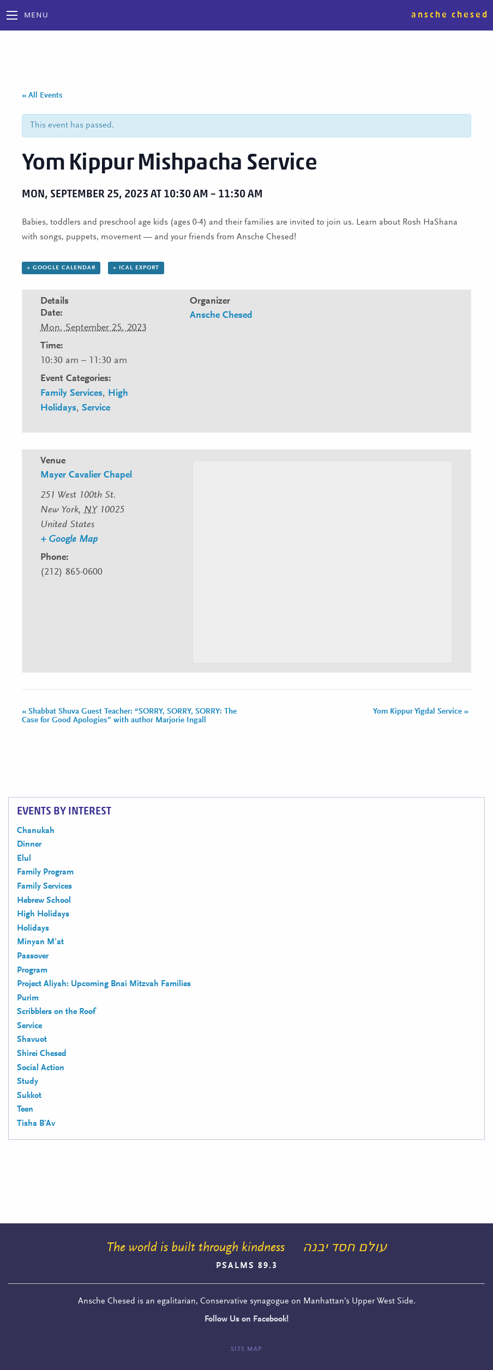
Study (27, 1081)
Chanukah (36, 830)
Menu (36, 16)
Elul (24, 858)
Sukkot (29, 1095)
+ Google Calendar (61, 268)
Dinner (29, 844)
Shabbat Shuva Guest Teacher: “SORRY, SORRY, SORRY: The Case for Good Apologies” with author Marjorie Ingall (129, 716)
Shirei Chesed (42, 1053)
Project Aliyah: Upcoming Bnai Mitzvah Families (104, 984)
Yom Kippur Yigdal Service (420, 712)
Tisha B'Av (36, 1123)
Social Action (40, 1068)
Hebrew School (44, 900)
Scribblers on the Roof (56, 1011)
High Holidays (43, 914)
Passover (33, 956)
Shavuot (32, 1039)
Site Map (246, 1349)
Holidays (33, 928)
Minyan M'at (40, 942)
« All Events (42, 96)
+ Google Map (69, 540)
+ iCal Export (136, 268)
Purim (28, 998)
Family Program (45, 872)
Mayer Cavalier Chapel (86, 475)
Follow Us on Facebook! (246, 1319)
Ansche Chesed (450, 14)
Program (32, 970)
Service (96, 408)
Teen (25, 1109)
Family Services (71, 394)
